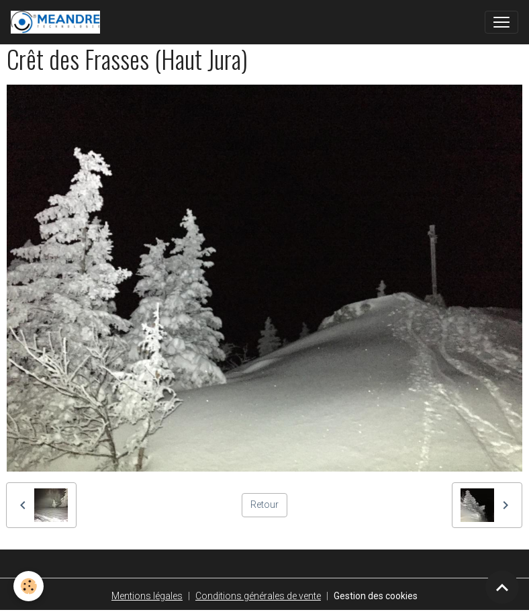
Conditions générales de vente (258, 595)
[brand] (58, 22)
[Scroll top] (502, 587)
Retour (264, 504)
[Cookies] (28, 586)
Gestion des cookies (376, 595)
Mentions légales (147, 595)
